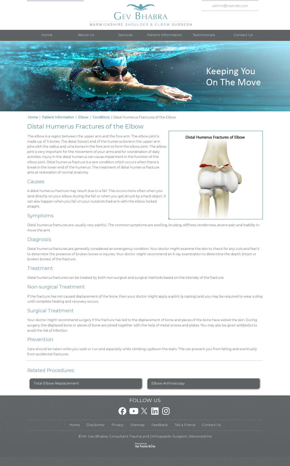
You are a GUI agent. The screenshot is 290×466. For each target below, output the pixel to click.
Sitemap (137, 425)
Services (125, 35)
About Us (86, 35)
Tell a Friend (185, 425)
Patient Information (164, 35)
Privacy (117, 425)
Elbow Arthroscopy (168, 383)
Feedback (159, 425)
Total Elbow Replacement (56, 383)
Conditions (101, 117)
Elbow (83, 117)
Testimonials (204, 35)
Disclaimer (96, 425)
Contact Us (243, 35)
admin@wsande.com (230, 6)
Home (46, 35)
